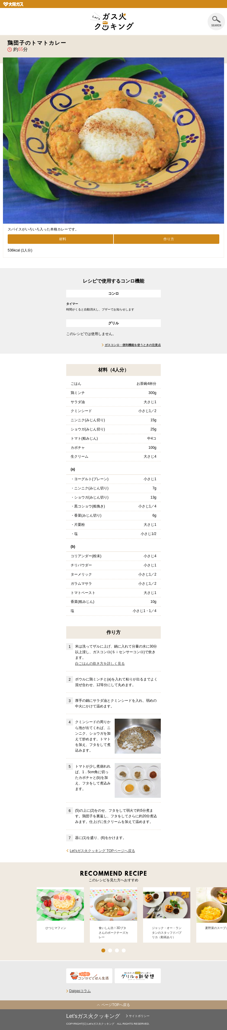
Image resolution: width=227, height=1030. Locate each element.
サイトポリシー (139, 1016)
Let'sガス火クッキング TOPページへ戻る (102, 851)
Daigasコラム (80, 991)
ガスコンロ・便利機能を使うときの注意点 (133, 345)
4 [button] (124, 950)
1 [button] (103, 950)
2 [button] (110, 950)
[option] (60, 915)
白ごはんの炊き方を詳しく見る (100, 663)
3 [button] (117, 950)
